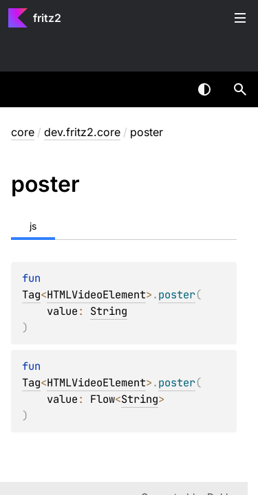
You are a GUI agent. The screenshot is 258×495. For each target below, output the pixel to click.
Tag (31, 294)
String (108, 311)
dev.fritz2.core (82, 132)
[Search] (240, 89)
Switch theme (204, 89)
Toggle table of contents (240, 18)
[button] (240, 89)
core (22, 132)
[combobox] (168, 89)
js (33, 226)
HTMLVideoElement (96, 294)
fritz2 (47, 18)
